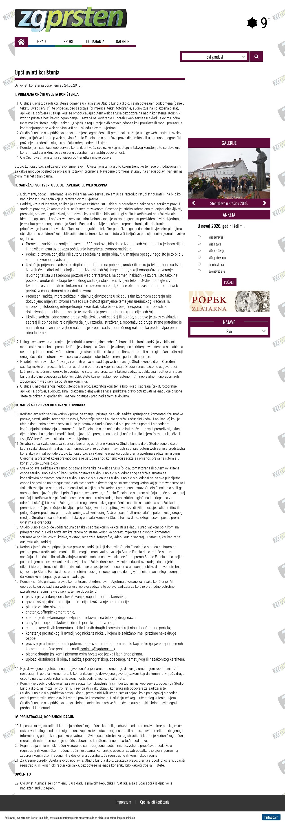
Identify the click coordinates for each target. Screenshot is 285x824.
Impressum (123, 802)
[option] (229, 178)
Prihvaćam (271, 817)
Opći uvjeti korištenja (154, 802)
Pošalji (229, 282)
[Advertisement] (229, 102)
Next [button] (264, 203)
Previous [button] (194, 203)
